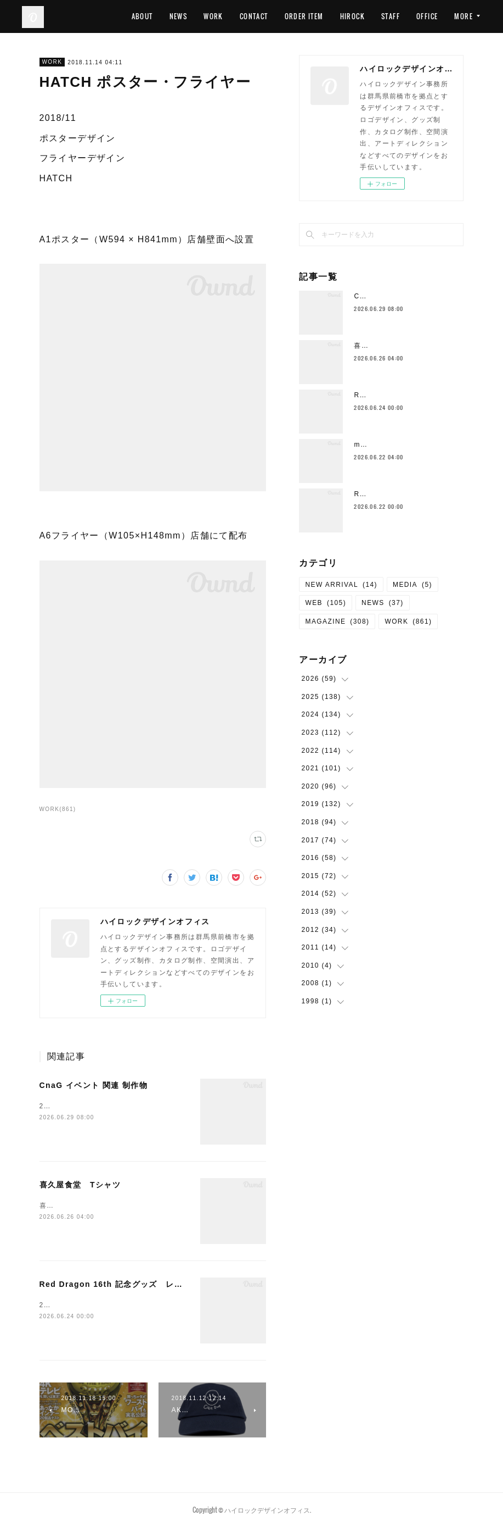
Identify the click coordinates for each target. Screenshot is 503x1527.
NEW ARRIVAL (341, 584)
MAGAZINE (337, 621)
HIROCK (390, 16)
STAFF (428, 16)
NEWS (216, 16)
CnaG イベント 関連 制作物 (93, 1085)
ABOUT (180, 16)
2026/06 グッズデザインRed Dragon (105, 1305)
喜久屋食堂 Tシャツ (80, 1184)
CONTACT (292, 16)
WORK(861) (57, 809)
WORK (252, 16)
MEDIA (412, 584)
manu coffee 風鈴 (385, 444)
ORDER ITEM (342, 16)
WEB (325, 603)
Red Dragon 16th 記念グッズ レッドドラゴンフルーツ (149, 1284)
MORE (463, 16)
